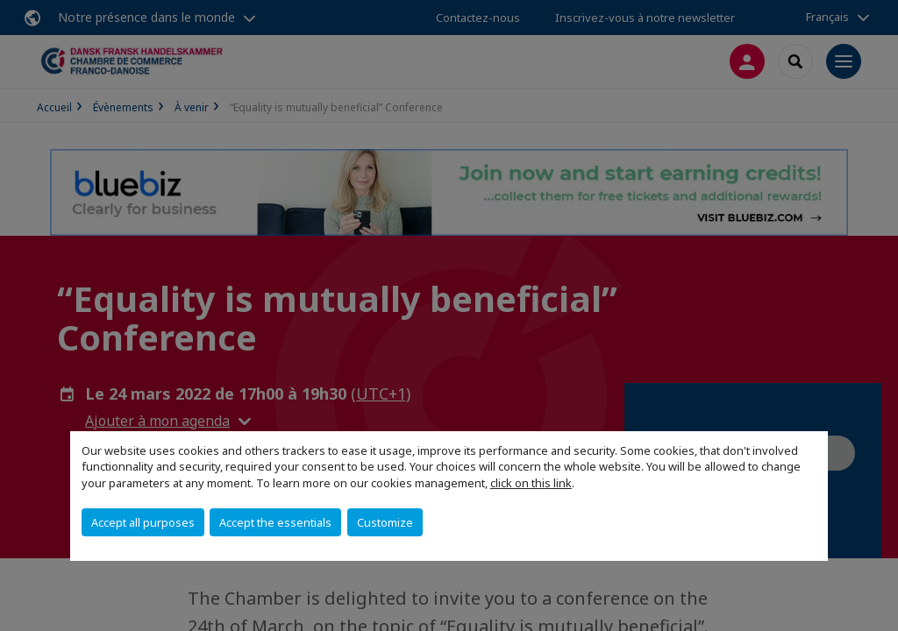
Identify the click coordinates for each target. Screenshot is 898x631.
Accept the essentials (275, 522)
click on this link (531, 483)
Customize (385, 522)
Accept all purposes (143, 522)
